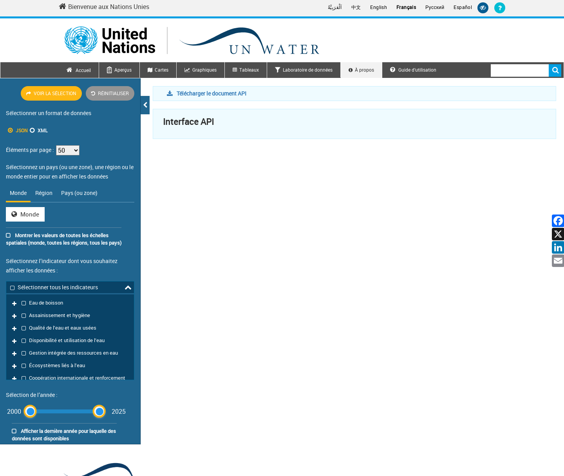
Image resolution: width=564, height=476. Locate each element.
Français (406, 7)
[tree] (70, 290)
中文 (356, 7)
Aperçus (123, 70)
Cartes (161, 70)
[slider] (30, 324)
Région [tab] (43, 193)
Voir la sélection (51, 93)
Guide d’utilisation (413, 70)
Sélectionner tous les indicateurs (54, 287)
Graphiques (204, 70)
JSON (22, 130)
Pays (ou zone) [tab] (79, 193)
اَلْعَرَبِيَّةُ (335, 7)
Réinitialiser (110, 93)
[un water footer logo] (121, 388)
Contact (386, 446)
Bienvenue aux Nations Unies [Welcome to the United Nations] (104, 6)
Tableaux (249, 70)
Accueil (83, 70)
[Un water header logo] (192, 40)
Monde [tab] (18, 193)
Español (463, 7)
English (378, 7)
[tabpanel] (70, 214)
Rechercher (555, 70)
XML (42, 130)
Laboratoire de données (308, 70)
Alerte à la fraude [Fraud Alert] (486, 446)
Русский (434, 7)
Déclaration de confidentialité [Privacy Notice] (431, 446)
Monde (25, 214)
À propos (364, 70)
